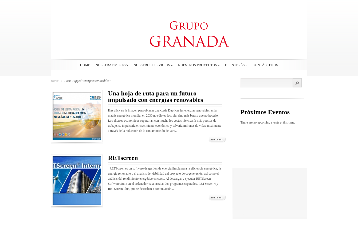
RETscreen (123, 157)
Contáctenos (265, 65)
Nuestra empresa (112, 65)
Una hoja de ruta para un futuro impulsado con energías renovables (155, 96)
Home (85, 65)
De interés (236, 65)
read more (217, 139)
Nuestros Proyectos (199, 65)
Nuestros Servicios (152, 65)
